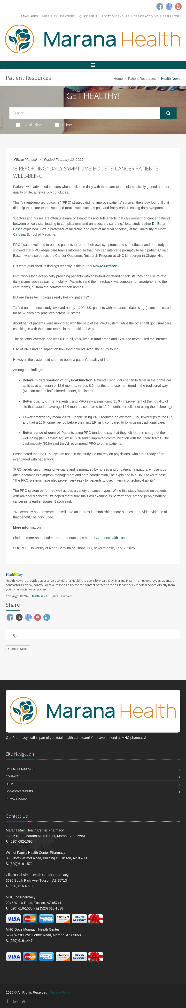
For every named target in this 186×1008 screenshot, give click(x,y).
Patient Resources (142, 79)
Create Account (146, 16)
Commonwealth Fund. (110, 538)
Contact (12, 776)
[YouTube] (24, 1001)
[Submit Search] (168, 113)
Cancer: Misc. (17, 649)
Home (118, 79)
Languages (29, 16)
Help (45, 16)
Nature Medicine (105, 266)
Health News (30, 124)
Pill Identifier (64, 16)
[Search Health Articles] (84, 113)
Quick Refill (88, 16)
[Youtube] (178, 6)
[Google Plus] (15, 1001)
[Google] (169, 6)
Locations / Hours (115, 16)
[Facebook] (159, 6)
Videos (64, 124)
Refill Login (172, 16)
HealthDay (38, 596)
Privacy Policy (17, 798)
